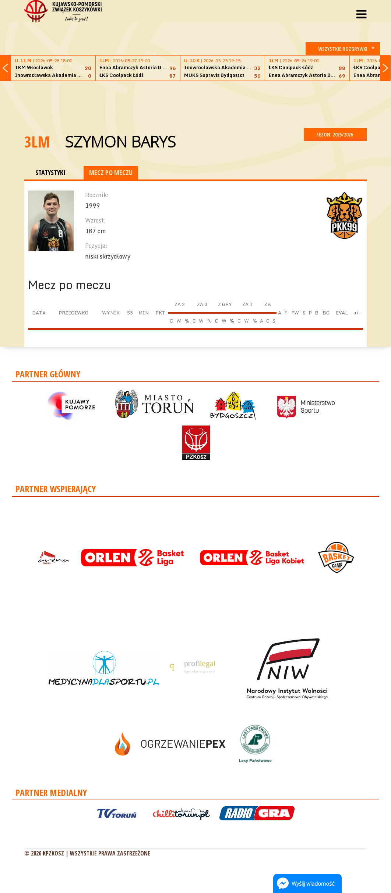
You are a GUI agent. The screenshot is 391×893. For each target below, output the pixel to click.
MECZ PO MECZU (111, 172)
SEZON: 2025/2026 (335, 134)
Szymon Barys (120, 141)
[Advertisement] (195, 103)
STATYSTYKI (50, 172)
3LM (37, 141)
